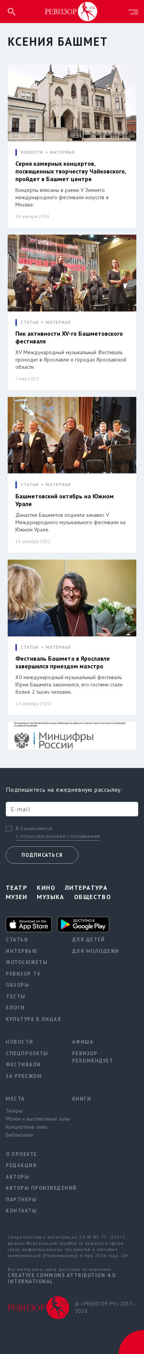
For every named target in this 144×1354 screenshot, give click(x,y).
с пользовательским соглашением (58, 836)
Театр (16, 887)
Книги (81, 1099)
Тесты (16, 996)
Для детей (88, 939)
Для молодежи (95, 951)
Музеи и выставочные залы (33, 1118)
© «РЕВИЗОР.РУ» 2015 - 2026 (105, 1308)
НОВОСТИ (32, 152)
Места (15, 1099)
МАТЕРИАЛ (62, 152)
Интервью (21, 951)
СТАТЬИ (30, 322)
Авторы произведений (33, 1188)
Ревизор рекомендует (93, 1057)
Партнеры (21, 1199)
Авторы (17, 1177)
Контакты (21, 1210)
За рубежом (24, 1076)
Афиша (83, 1042)
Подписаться (42, 855)
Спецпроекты (27, 1053)
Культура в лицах (33, 1019)
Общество (92, 897)
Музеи (16, 897)
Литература (86, 887)
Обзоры (17, 985)
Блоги (15, 1007)
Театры (14, 1110)
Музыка (51, 897)
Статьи (17, 939)
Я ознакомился (34, 828)
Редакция (21, 1165)
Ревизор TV (23, 974)
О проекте (21, 1154)
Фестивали (23, 1064)
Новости (19, 1042)
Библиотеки (19, 1134)
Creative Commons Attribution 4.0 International (61, 1278)
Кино (46, 887)
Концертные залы (26, 1126)
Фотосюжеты (27, 962)
